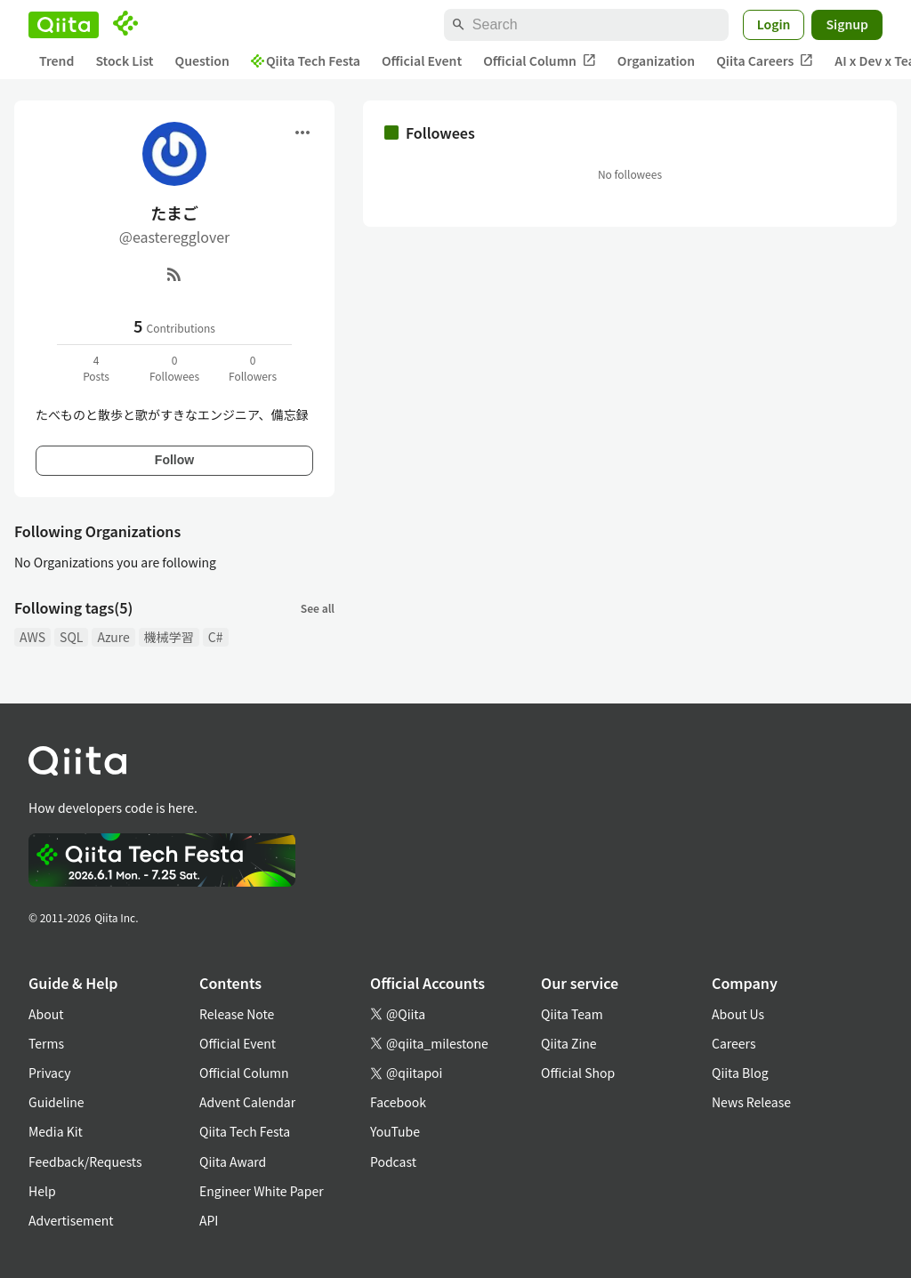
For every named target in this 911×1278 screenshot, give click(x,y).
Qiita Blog (740, 1072)
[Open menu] (302, 132)
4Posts (96, 367)
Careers (733, 1043)
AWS (32, 637)
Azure (113, 637)
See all (318, 607)
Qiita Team (572, 1014)
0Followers (253, 367)
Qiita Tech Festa (305, 60)
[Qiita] (63, 25)
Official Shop (578, 1072)
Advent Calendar (247, 1102)
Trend (56, 60)
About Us (738, 1014)
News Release (751, 1102)
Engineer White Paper (261, 1191)
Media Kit (55, 1131)
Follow (174, 460)
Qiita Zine (569, 1043)
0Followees (174, 367)
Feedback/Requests (85, 1161)
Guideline (56, 1102)
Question (202, 60)
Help (42, 1191)
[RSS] (174, 273)
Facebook (398, 1102)
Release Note (236, 1014)
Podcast (393, 1161)
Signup (847, 24)
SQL (71, 637)
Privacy (49, 1072)
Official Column (539, 61)
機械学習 (169, 637)
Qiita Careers (764, 61)
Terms (46, 1043)
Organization (656, 60)
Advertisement (71, 1220)
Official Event (422, 60)
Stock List (124, 60)
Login (774, 24)
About (45, 1014)
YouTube (395, 1131)
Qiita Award (232, 1161)
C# (215, 637)
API (208, 1220)
